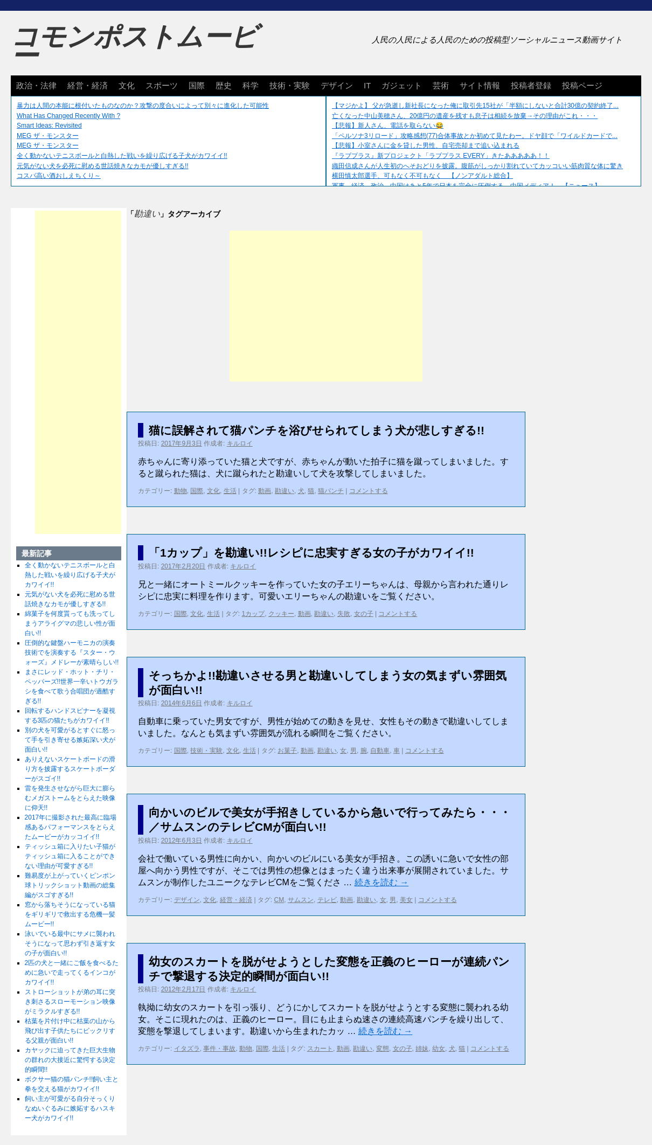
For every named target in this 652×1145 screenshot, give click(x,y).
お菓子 (287, 750)
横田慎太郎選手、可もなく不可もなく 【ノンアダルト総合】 (422, 175)
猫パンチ (331, 491)
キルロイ (240, 443)
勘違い (284, 491)
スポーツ (161, 85)
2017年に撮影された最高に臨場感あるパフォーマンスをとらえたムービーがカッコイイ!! (71, 827)
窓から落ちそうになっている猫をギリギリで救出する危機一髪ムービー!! (70, 914)
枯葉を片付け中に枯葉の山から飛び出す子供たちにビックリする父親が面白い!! (70, 1030)
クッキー (281, 613)
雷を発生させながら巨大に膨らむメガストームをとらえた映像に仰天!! (70, 798)
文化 (127, 85)
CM (279, 900)
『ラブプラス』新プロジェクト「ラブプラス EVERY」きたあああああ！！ (441, 155)
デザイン (337, 85)
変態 (382, 1048)
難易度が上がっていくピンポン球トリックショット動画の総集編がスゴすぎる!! (70, 885)
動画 (264, 491)
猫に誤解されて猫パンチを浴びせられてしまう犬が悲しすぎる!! (316, 430)
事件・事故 (219, 1048)
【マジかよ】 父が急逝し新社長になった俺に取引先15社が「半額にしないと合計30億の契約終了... (475, 105)
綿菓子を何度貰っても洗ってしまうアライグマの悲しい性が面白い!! (70, 623)
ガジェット (402, 85)
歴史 (224, 85)
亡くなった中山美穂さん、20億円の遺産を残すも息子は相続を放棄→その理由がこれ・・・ (465, 116)
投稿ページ (582, 85)
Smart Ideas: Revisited (49, 125)
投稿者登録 (531, 85)
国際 (197, 85)
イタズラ (187, 1048)
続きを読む (381, 882)
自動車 (380, 750)
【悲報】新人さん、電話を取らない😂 (387, 125)
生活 (230, 491)
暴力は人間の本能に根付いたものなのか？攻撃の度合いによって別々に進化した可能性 (143, 105)
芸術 (441, 85)
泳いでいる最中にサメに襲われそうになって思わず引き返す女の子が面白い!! (70, 943)
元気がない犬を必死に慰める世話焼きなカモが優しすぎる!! (103, 166)
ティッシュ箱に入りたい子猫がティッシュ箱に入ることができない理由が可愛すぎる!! (70, 856)
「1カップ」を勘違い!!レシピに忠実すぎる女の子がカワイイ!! (311, 552)
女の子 (363, 613)
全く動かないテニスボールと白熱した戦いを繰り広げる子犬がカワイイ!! (122, 155)
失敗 (343, 613)
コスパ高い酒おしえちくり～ (59, 175)
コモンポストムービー (134, 46)
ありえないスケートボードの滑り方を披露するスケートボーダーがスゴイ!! (70, 768)
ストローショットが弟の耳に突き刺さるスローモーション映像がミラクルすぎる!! (70, 1001)
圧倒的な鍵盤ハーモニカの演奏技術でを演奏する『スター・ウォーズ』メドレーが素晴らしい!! (72, 652)
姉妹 (421, 1048)
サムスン (301, 900)
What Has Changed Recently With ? (68, 116)
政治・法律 (36, 85)
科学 (250, 85)
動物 (180, 491)
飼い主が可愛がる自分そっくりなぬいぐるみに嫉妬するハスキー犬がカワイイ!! (70, 1108)
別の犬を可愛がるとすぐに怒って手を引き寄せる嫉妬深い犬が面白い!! (70, 739)
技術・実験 (289, 85)
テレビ (327, 900)
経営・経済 (87, 85)
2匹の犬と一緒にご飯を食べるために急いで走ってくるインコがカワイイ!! (72, 972)
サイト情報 (480, 85)
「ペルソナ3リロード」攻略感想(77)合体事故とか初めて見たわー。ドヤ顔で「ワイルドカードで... (475, 136)
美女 (406, 900)
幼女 (438, 1048)
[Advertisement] (326, 306)
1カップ (253, 613)
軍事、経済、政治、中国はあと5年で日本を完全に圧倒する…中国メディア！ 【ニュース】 (466, 186)
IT (367, 85)
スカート (320, 1048)
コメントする (368, 491)
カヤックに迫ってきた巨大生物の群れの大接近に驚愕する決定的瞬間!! (70, 1059)
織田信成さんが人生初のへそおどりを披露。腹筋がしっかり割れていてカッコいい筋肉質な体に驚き (477, 166)
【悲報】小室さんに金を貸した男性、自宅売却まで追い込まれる (425, 145)
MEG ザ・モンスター (48, 136)
